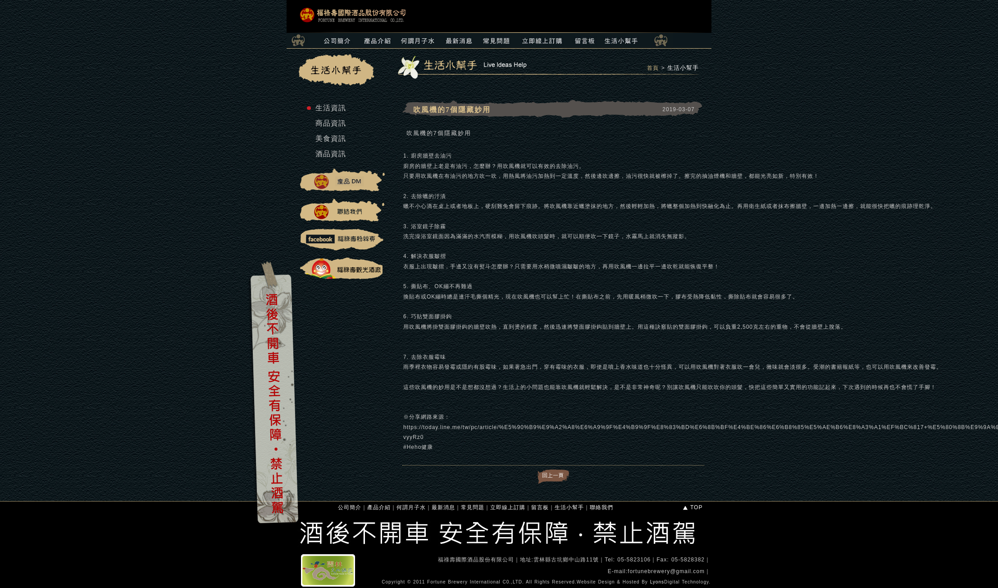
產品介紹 (379, 507)
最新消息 (443, 507)
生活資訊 (330, 108)
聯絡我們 (601, 507)
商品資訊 (330, 123)
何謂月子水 (411, 507)
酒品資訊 (330, 154)
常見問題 (472, 507)
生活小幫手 (683, 67)
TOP (692, 507)
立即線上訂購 (507, 507)
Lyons (657, 581)
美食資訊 (330, 138)
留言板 (540, 507)
